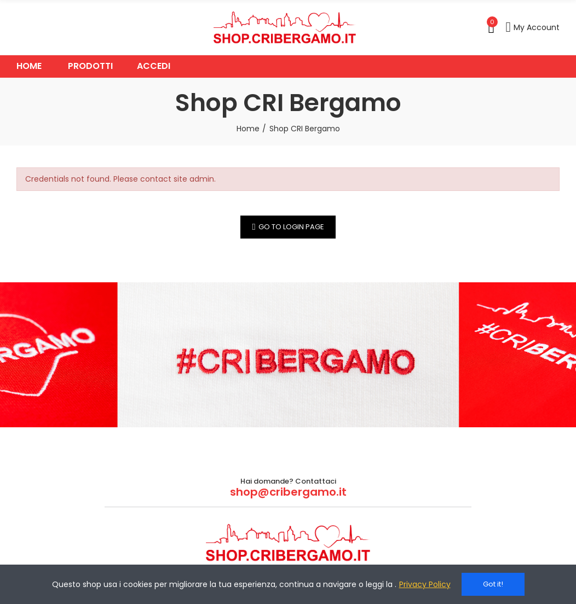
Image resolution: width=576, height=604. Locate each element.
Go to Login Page (291, 227)
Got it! (493, 584)
